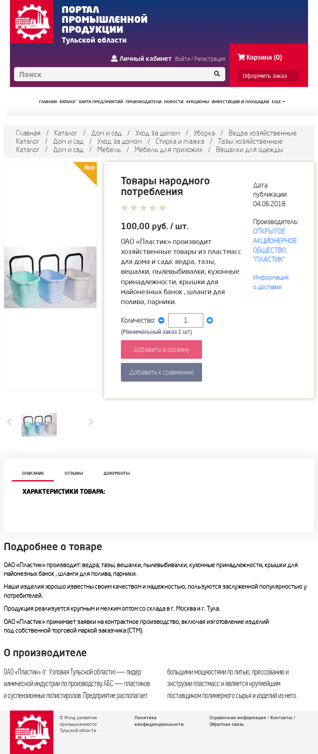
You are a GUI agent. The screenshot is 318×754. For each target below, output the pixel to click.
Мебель (109, 149)
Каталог (65, 132)
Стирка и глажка (180, 141)
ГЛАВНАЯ (48, 101)
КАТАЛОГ (68, 101)
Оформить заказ (265, 76)
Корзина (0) (260, 57)
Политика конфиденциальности (159, 721)
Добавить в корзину (161, 349)
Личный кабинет (141, 58)
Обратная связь (227, 724)
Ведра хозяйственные (263, 132)
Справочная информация (238, 717)
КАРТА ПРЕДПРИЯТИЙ (101, 101)
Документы (117, 473)
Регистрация (209, 59)
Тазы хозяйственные (250, 141)
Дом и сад (106, 132)
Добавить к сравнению (161, 372)
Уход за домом (157, 132)
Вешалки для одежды (249, 149)
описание (33, 473)
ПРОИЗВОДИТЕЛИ (143, 101)
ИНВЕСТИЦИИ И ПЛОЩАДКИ (240, 101)
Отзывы (74, 473)
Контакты (281, 717)
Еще (278, 101)
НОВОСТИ (173, 101)
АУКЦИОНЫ (197, 101)
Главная (28, 132)
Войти (182, 59)
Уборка (204, 132)
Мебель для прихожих (168, 149)
